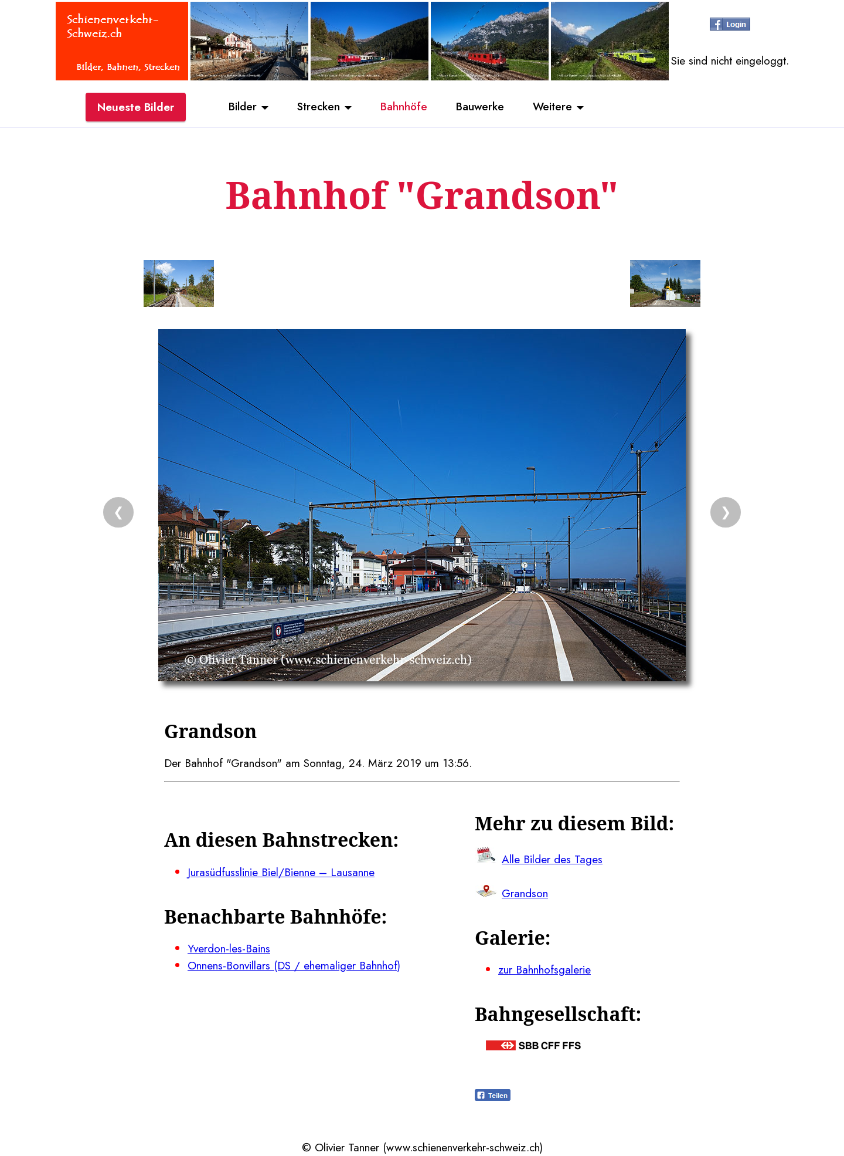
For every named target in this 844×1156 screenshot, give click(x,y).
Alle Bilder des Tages (552, 859)
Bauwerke (481, 107)
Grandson (525, 893)
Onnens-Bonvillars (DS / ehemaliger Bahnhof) (294, 965)
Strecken (317, 107)
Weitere (554, 107)
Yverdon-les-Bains (229, 948)
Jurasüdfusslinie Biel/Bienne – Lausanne (281, 872)
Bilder (240, 107)
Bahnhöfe (403, 107)
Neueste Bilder (135, 107)
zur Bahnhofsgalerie (544, 969)
